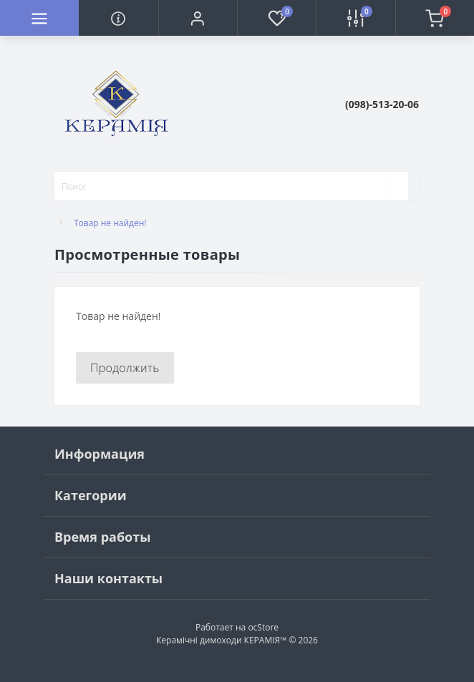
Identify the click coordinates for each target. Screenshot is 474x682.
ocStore (263, 627)
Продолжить (125, 368)
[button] (197, 18)
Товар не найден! (110, 223)
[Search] (399, 186)
